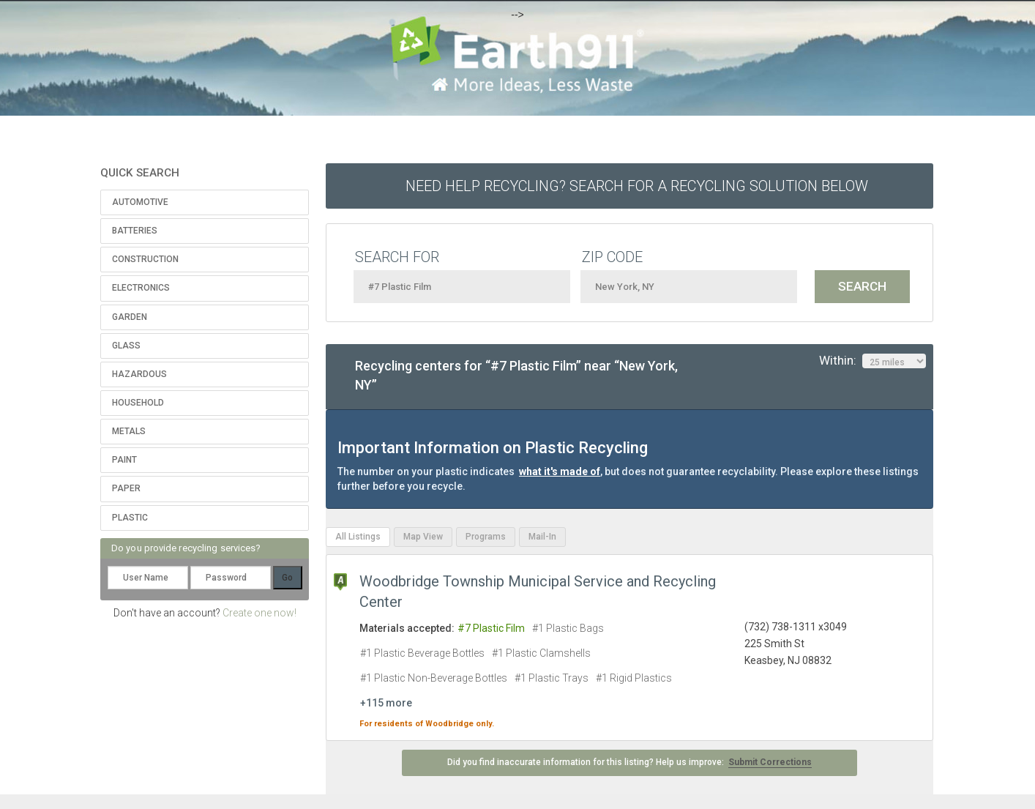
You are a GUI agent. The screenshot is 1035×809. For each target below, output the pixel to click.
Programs (486, 537)
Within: (872, 361)
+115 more (386, 703)
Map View (423, 537)
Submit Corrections (770, 762)
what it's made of (559, 471)
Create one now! (259, 613)
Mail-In (542, 537)
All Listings (358, 537)
